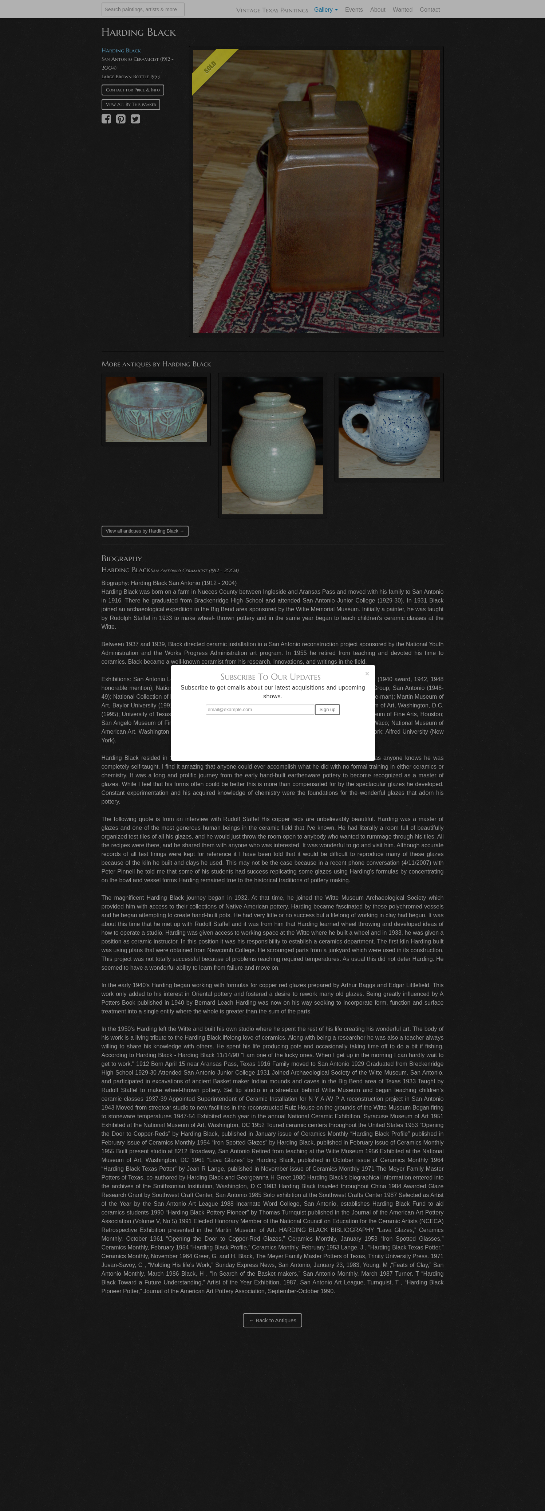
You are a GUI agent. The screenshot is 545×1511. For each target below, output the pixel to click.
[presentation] (273, 735)
